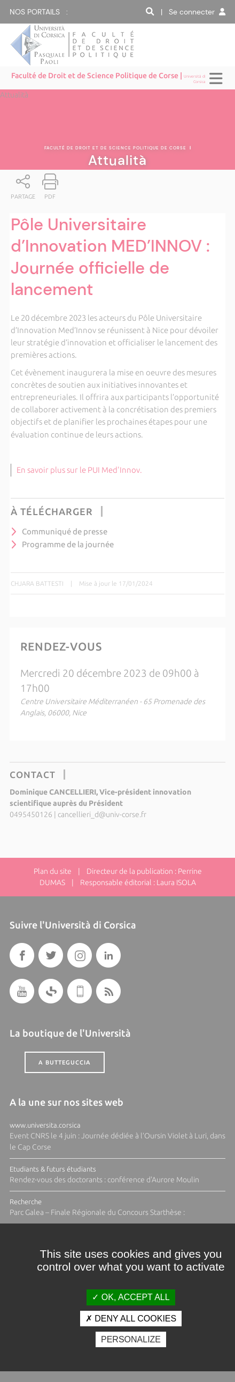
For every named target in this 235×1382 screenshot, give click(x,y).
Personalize (131, 1339)
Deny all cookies (130, 1318)
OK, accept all (130, 1297)
